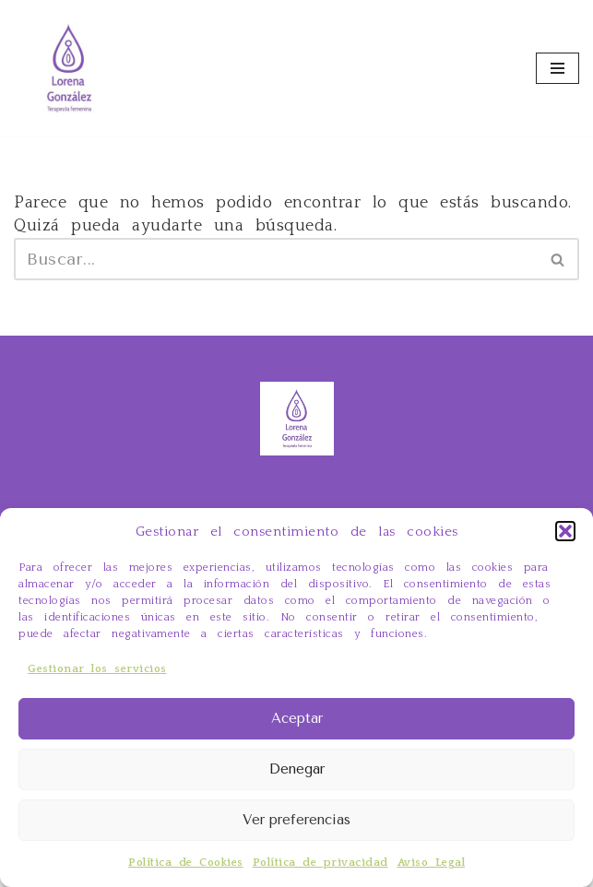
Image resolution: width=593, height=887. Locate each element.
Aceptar (297, 718)
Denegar (297, 769)
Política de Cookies (185, 863)
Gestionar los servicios (97, 669)
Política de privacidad (320, 863)
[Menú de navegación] (557, 68)
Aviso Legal (431, 863)
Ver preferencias (296, 819)
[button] (565, 531)
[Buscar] (276, 259)
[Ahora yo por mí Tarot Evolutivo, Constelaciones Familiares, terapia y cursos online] (69, 68)
